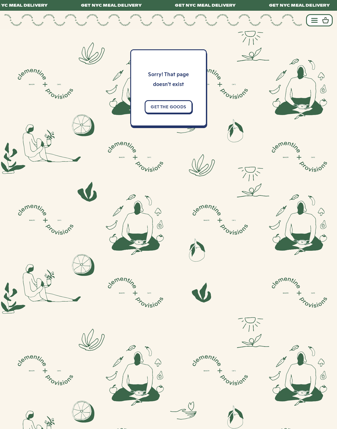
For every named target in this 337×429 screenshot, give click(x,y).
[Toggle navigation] (313, 20)
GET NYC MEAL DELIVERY (113, 5)
